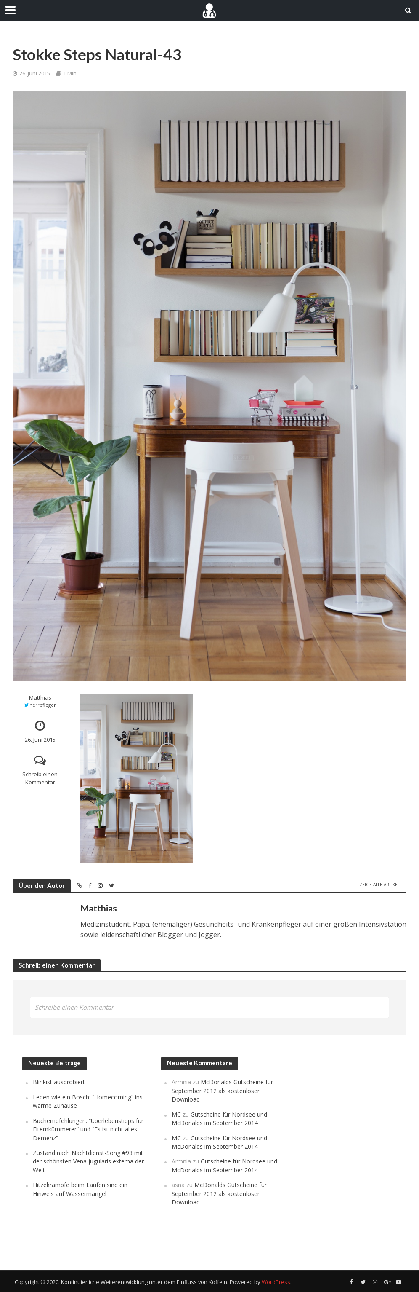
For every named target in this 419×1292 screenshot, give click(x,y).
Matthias (40, 697)
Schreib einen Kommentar (40, 778)
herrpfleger (42, 705)
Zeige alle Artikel (379, 884)
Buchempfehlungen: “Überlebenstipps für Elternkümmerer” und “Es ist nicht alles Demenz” (88, 1129)
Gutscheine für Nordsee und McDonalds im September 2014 (219, 1118)
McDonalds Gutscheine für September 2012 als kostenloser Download (222, 1090)
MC (176, 1114)
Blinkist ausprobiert (59, 1082)
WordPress (276, 1282)
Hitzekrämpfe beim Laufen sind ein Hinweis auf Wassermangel (80, 1189)
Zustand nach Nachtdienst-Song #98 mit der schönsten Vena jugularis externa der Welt (88, 1161)
